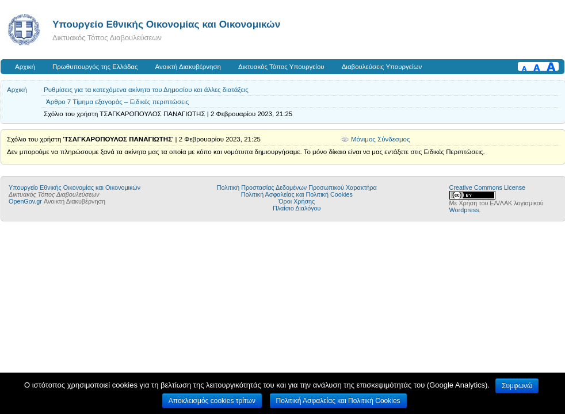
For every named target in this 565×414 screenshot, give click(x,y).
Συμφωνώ (517, 386)
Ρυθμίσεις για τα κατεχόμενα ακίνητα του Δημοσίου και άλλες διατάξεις (146, 89)
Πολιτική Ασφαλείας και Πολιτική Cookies (297, 194)
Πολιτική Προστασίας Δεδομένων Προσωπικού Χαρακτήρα (297, 187)
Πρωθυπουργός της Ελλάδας (95, 66)
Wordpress (464, 209)
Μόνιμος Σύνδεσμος (380, 139)
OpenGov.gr (25, 201)
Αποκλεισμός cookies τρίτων (212, 401)
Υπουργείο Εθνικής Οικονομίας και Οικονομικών (166, 24)
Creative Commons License (487, 187)
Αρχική (25, 66)
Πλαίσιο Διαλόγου (296, 208)
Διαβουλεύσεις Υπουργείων (382, 66)
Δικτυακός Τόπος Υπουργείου (281, 66)
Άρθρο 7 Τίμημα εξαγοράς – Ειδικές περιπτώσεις (117, 101)
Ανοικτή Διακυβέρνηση (188, 66)
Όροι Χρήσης (296, 201)
